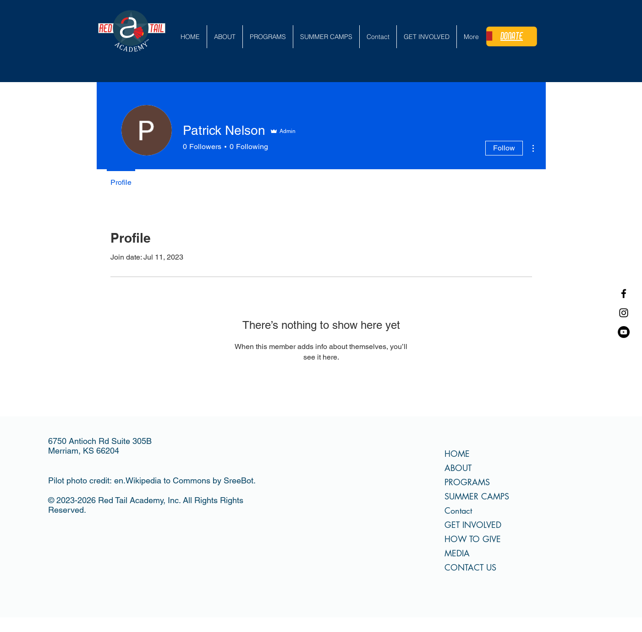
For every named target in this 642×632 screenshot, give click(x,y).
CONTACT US (470, 567)
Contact (458, 510)
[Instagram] (624, 313)
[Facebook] (624, 293)
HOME (457, 453)
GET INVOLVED (472, 524)
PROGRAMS (467, 482)
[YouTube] (624, 332)
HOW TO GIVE (472, 538)
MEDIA (457, 553)
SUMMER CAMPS (476, 496)
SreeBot (238, 480)
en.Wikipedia (137, 480)
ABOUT (458, 467)
